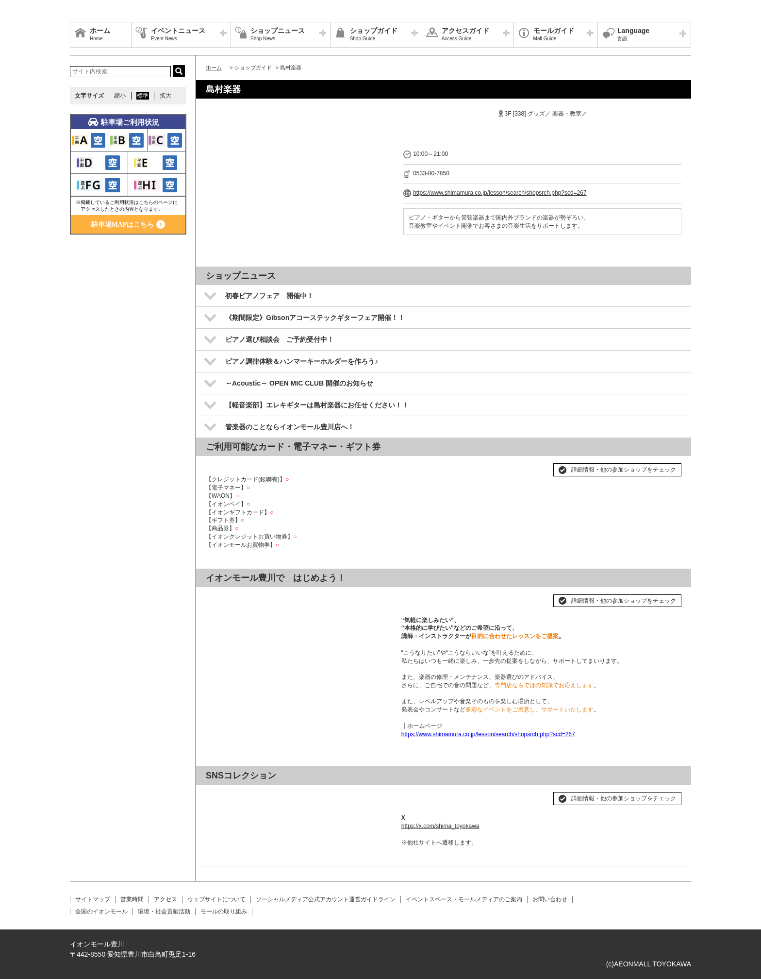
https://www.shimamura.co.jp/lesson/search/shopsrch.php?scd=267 (499, 192)
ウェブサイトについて (216, 899)
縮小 (120, 95)
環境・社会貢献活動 (164, 911)
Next (379, 597)
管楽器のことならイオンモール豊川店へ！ (289, 427)
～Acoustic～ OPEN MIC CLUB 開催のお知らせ (299, 383)
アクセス (165, 899)
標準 (143, 95)
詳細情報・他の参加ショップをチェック (623, 469)
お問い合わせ (549, 899)
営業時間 (132, 899)
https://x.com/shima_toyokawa (440, 826)
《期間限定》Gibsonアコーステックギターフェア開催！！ (315, 317)
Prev (218, 597)
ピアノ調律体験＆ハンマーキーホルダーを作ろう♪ (301, 361)
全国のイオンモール (101, 911)
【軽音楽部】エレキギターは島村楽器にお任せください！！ (317, 405)
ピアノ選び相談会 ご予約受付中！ (279, 339)
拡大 (165, 95)
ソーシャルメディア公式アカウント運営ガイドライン (326, 899)
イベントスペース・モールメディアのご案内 (464, 899)
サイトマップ (92, 899)
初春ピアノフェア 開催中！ (269, 296)
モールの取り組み (223, 911)
